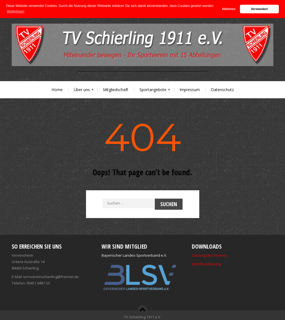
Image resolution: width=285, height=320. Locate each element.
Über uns (82, 89)
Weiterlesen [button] (15, 11)
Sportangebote (152, 89)
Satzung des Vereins (209, 255)
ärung (216, 263)
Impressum (190, 89)
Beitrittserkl (201, 263)
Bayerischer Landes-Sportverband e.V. (134, 255)
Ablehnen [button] (228, 9)
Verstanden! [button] (259, 9)
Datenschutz (222, 89)
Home (57, 89)
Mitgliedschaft (115, 89)
